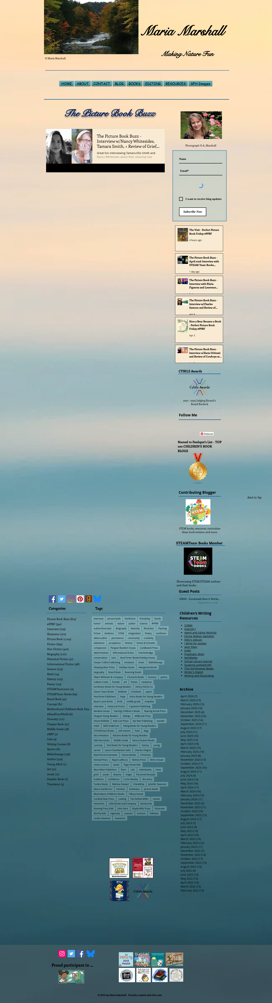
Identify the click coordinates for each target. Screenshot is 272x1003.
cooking (122, 798)
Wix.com (157, 995)
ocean (106, 774)
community (134, 637)
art (125, 681)
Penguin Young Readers (106, 715)
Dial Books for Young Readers (122, 745)
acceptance (115, 642)
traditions (99, 779)
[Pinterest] (80, 599)
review (156, 798)
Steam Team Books (104, 691)
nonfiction (161, 633)
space (149, 691)
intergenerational (147, 667)
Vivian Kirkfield (101, 720)
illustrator (160, 808)
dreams (117, 774)
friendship (145, 618)
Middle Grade (121, 740)
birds (119, 701)
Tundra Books (101, 784)
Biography (121, 628)
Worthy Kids (100, 813)
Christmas (145, 754)
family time (146, 803)
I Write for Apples (195, 643)
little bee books (102, 740)
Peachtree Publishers (105, 696)
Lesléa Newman (102, 818)
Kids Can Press (121, 720)
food (137, 730)
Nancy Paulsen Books (143, 740)
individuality (145, 769)
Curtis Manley (131, 779)
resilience (146, 681)
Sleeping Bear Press (104, 667)
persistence (117, 637)
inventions (120, 818)
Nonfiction (130, 618)
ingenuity (115, 813)
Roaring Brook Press (155, 711)
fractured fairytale (145, 774)
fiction (134, 681)
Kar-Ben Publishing (143, 720)
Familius (120, 788)
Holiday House (126, 667)
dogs (146, 730)
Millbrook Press (143, 715)
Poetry (148, 633)
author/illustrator (103, 628)
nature (120, 623)
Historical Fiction (116, 706)
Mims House (156, 759)
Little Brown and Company (122, 803)
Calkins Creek (101, 681)
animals (109, 623)
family (157, 618)
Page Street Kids (132, 764)
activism (141, 813)
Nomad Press (101, 759)
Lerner (97, 750)
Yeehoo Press (139, 759)
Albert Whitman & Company (108, 677)
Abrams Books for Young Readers (130, 735)
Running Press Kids (104, 808)
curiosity (98, 745)
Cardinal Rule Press (104, 798)
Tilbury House (136, 793)
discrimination (101, 735)
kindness (109, 633)
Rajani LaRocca (120, 759)
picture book (114, 618)
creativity (148, 637)
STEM (121, 633)
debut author (100, 637)
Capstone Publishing (139, 706)
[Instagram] (71, 599)
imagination (134, 633)
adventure (99, 642)
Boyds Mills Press (141, 808)
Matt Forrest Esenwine (105, 754)
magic (129, 774)
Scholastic (136, 691)
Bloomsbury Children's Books (109, 793)
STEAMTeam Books (104, 730)
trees (158, 769)
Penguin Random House (123, 647)
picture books (151, 788)
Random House (102, 711)
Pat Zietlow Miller (140, 798)
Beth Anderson (111, 725)
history (145, 745)
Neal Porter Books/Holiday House (137, 657)
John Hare (123, 808)
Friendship (138, 784)
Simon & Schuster (146, 642)
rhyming (162, 628)
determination (101, 652)
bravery (152, 677)
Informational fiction (123, 652)
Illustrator (149, 628)
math (96, 725)
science (144, 623)
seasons (128, 813)
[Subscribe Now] (192, 211)
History (128, 642)
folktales (154, 813)
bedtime (122, 691)
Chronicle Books (135, 677)
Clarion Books (128, 754)
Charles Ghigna (143, 750)
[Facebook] (52, 599)
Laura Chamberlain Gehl (118, 750)
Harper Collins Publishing (107, 662)
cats (133, 769)
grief (96, 774)
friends (116, 681)
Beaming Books (133, 672)
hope (122, 696)
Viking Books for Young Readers (139, 725)
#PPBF (155, 623)
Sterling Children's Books (127, 711)
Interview (98, 618)
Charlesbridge (145, 652)
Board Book (114, 672)
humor (97, 623)
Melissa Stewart (120, 784)
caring (156, 745)
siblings (127, 715)
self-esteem (124, 730)
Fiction (97, 633)
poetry (164, 677)
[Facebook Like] (190, 434)
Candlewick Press (149, 647)
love (113, 657)
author (131, 623)
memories (99, 803)
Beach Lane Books (103, 701)
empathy (149, 701)
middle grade (134, 701)
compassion (100, 647)
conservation (100, 657)
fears (123, 769)
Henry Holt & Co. (144, 686)
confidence (113, 779)
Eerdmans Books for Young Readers (112, 686)
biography (99, 672)
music (141, 662)
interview (98, 706)
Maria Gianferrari (103, 788)
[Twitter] (61, 599)
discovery (147, 779)
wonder (161, 720)
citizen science (101, 764)
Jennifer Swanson (157, 784)
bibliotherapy (155, 662)
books (116, 764)
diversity (135, 628)
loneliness (134, 788)
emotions (129, 662)
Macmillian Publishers (105, 769)
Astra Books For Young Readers (146, 696)
